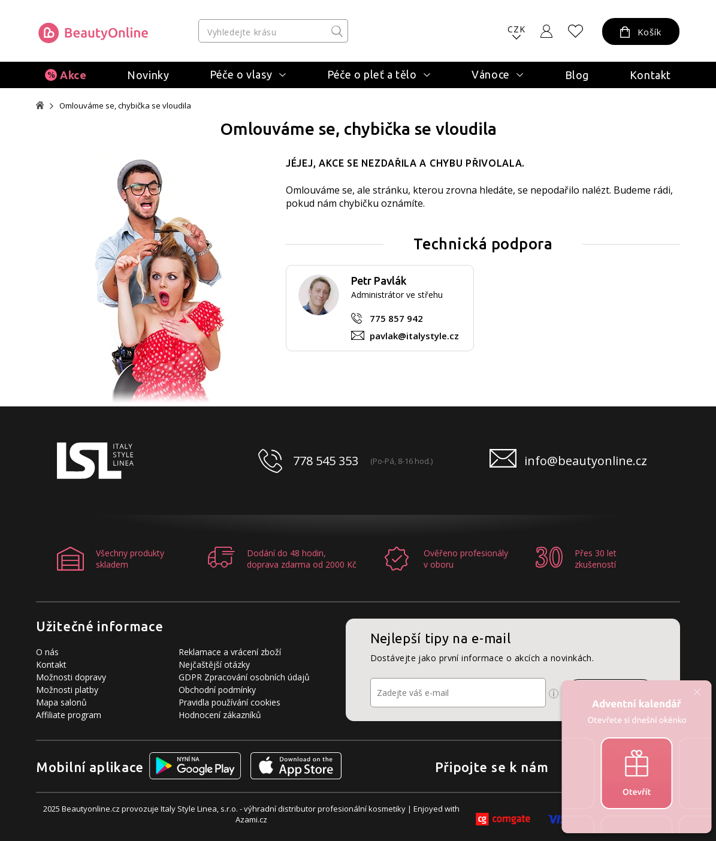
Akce (73, 75)
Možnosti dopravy (71, 677)
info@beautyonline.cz (585, 461)
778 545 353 (325, 461)
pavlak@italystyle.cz (414, 336)
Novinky (148, 75)
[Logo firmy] (93, 33)
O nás (47, 652)
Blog (577, 75)
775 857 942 (396, 318)
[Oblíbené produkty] (576, 31)
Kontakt (650, 75)
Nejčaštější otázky (214, 664)
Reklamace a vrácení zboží (230, 652)
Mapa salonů (61, 702)
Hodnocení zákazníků (220, 715)
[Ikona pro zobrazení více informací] (553, 693)
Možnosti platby (67, 689)
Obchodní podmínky (217, 689)
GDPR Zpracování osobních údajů (244, 677)
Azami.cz (251, 819)
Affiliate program (68, 715)
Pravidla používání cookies (229, 702)
